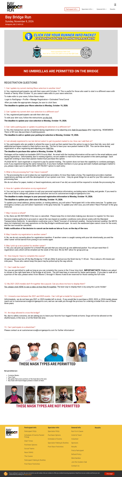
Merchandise (76, 458)
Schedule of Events (55, 439)
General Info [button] (101, 9)
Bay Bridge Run (18, 17)
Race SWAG (28, 452)
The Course (28, 456)
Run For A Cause (77, 431)
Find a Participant (77, 450)
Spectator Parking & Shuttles (58, 443)
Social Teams (29, 449)
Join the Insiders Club (79, 462)
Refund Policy (76, 454)
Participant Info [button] (71, 9)
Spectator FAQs (53, 431)
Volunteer (74, 439)
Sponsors (74, 443)
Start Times (28, 441)
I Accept (109, 474)
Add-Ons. (50, 148)
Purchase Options (30, 445)
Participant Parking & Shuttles (35, 460)
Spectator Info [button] (87, 9)
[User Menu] (115, 4)
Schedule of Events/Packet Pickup (34, 436)
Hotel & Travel (76, 435)
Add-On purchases (79, 130)
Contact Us (75, 466)
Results (112, 9)
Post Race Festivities (32, 464)
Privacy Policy (27, 474)
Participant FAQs (30, 431)
